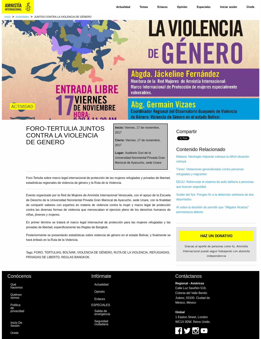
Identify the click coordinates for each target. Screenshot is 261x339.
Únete (250, 7)
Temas (144, 7)
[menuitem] (123, 7)
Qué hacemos (17, 286)
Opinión (182, 7)
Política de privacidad (17, 308)
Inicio (8, 16)
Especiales (203, 7)
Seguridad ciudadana (101, 323)
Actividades (22, 16)
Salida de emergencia (102, 312)
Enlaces (162, 7)
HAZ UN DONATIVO (216, 235)
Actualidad (123, 7)
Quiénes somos (16, 296)
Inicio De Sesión (16, 324)
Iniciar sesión (228, 7)
